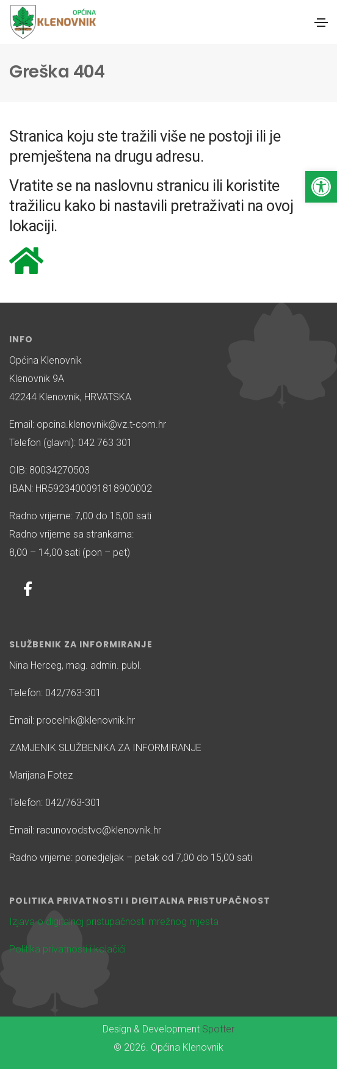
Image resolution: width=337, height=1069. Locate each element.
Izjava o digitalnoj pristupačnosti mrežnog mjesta (114, 921)
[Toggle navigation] (321, 22)
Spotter (218, 1029)
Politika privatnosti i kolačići (67, 949)
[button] (321, 187)
